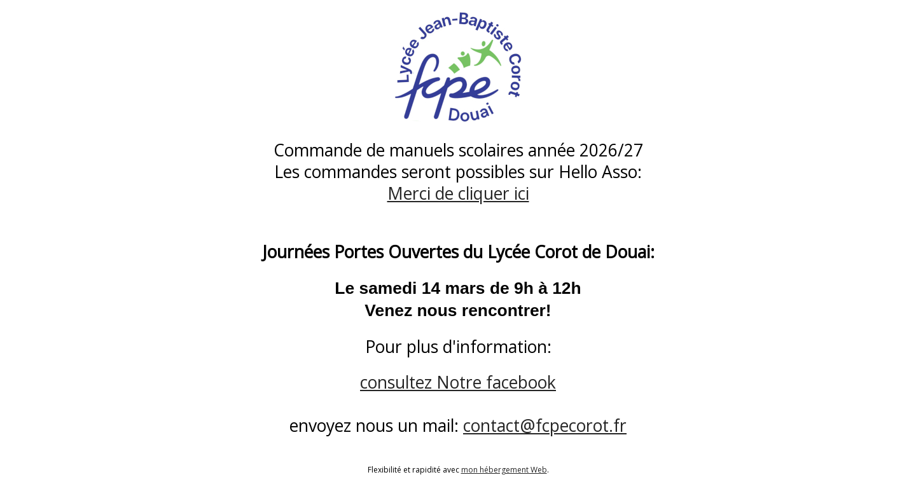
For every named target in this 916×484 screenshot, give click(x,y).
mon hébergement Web (504, 469)
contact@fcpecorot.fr (545, 425)
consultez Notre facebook (458, 382)
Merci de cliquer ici (458, 193)
